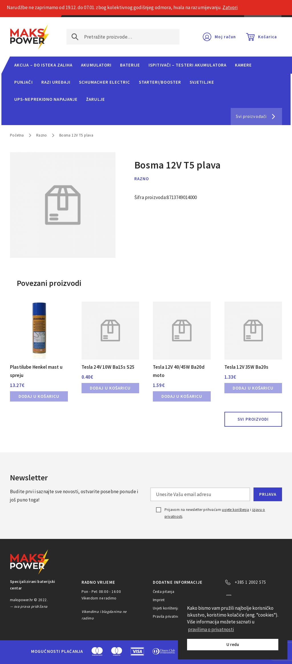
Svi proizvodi (253, 419)
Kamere (243, 65)
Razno (41, 135)
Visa (137, 651)
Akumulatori (96, 65)
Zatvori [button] (230, 7)
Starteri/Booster (160, 82)
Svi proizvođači (251, 116)
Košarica (267, 36)
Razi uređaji (55, 82)
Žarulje (95, 99)
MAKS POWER (29, 37)
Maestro (116, 651)
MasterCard (97, 651)
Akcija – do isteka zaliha (43, 65)
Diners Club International (164, 651)
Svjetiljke (202, 82)
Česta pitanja (163, 591)
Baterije (130, 65)
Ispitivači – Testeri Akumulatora (187, 65)
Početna (17, 135)
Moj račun (225, 36)
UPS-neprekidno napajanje (46, 99)
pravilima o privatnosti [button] (211, 629)
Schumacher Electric (104, 82)
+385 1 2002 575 (250, 582)
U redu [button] (232, 644)
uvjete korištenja (235, 509)
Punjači (23, 82)
